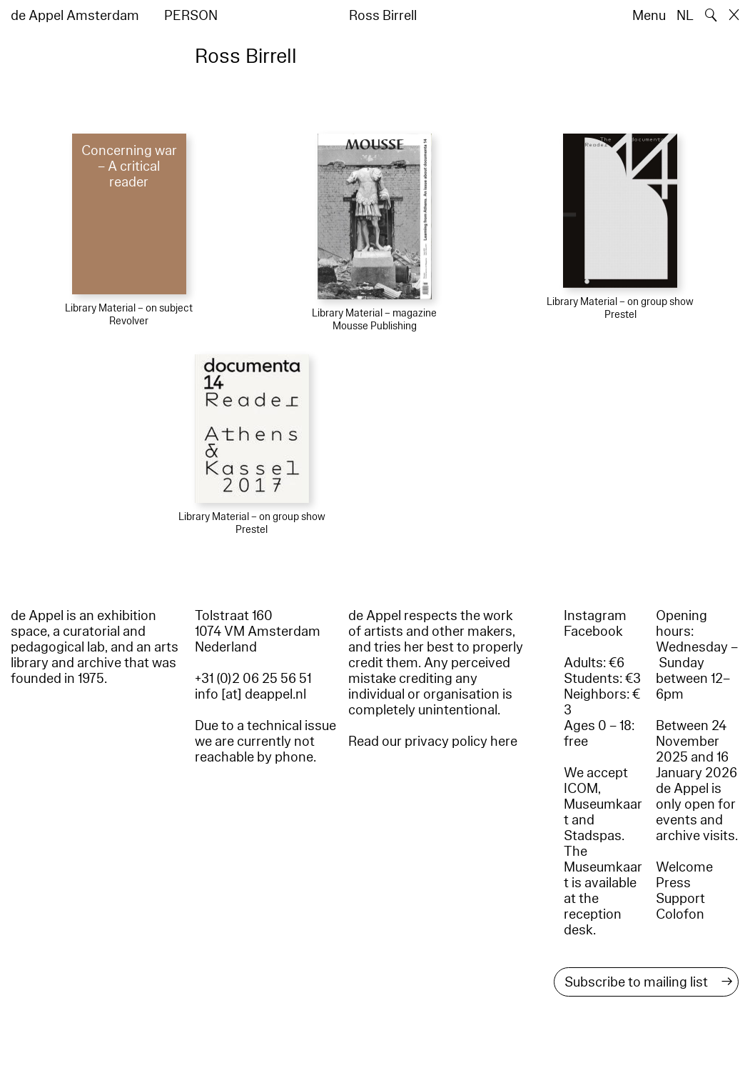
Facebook (593, 631)
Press (673, 883)
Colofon (680, 914)
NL (685, 15)
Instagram (595, 616)
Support (680, 898)
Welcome (684, 867)
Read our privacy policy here (432, 741)
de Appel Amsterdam (75, 15)
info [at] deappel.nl (250, 694)
